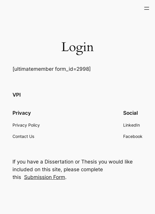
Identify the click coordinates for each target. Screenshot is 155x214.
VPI (16, 95)
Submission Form (44, 177)
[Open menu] (146, 8)
